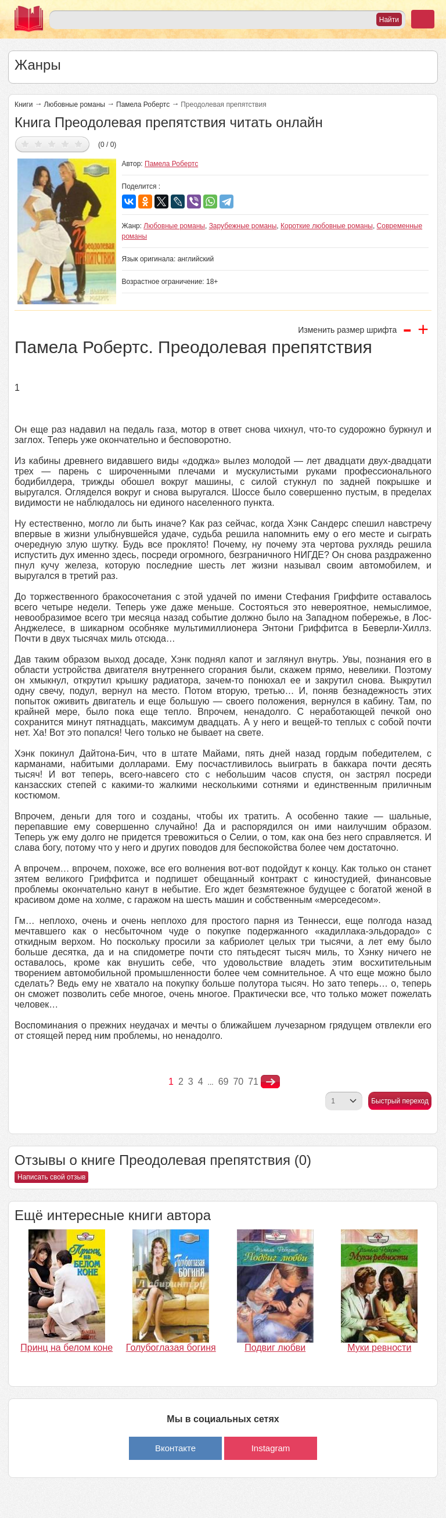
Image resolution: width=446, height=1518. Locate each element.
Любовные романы (74, 104)
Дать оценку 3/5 (52, 143)
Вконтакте (175, 1448)
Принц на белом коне (66, 1347)
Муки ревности (379, 1347)
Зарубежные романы (243, 226)
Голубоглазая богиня (171, 1347)
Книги (24, 104)
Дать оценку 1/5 (25, 143)
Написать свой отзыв (51, 1177)
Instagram (270, 1448)
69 (223, 1082)
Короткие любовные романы (326, 226)
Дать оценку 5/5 (79, 143)
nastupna (270, 1082)
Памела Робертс (143, 104)
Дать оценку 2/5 (39, 143)
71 (253, 1082)
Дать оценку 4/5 (65, 143)
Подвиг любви (274, 1347)
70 (238, 1082)
